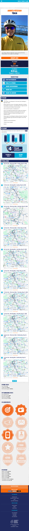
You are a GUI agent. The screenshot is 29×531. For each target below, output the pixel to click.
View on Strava (15, 182)
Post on (11, 80)
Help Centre (14, 507)
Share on (12, 86)
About (14, 506)
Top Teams (14, 513)
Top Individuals (14, 512)
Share (11, 491)
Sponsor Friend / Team (14, 498)
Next (27, 139)
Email (15, 491)
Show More (14, 381)
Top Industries (14, 516)
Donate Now (14, 58)
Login (27, 1)
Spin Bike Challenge (14, 500)
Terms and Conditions (13, 526)
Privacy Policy (17, 526)
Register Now (14, 496)
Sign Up (19, 1)
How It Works (14, 505)
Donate (23, 1)
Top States (14, 515)
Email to (11, 83)
